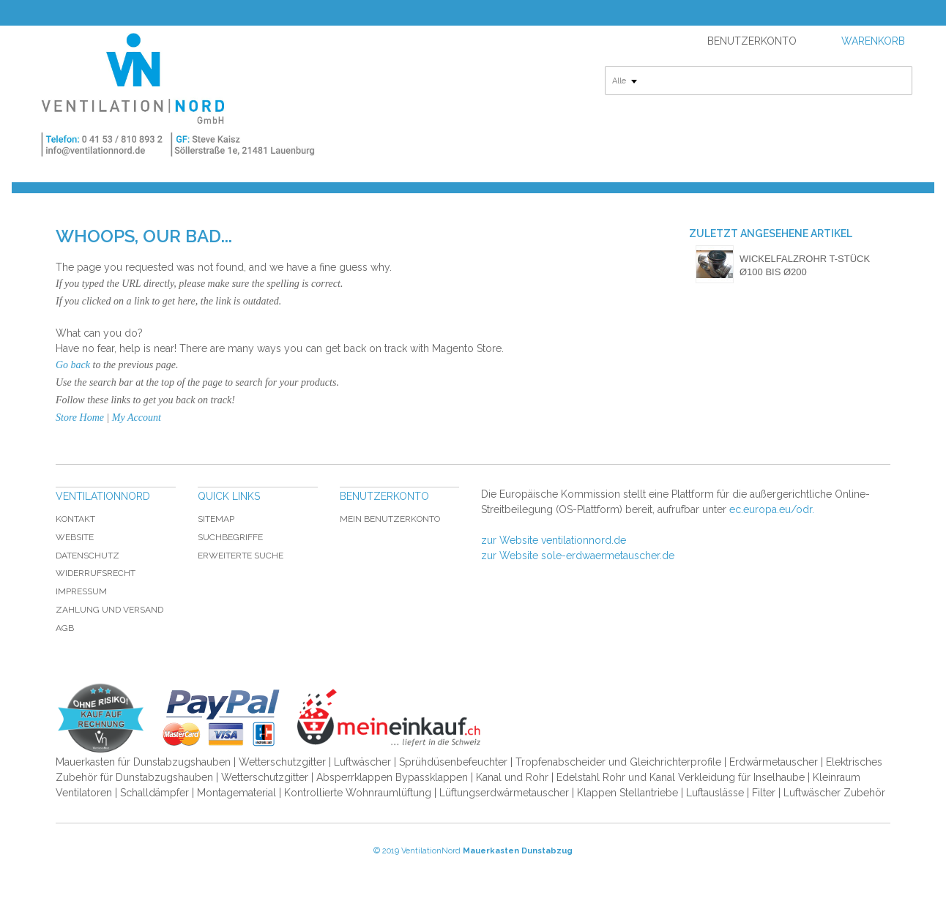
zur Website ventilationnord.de (553, 540)
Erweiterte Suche (240, 555)
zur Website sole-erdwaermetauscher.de (577, 555)
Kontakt (75, 519)
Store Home (80, 417)
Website (75, 537)
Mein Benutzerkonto (390, 519)
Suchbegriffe (230, 537)
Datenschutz (87, 555)
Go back (73, 364)
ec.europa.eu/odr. (771, 509)
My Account (136, 417)
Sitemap (216, 519)
